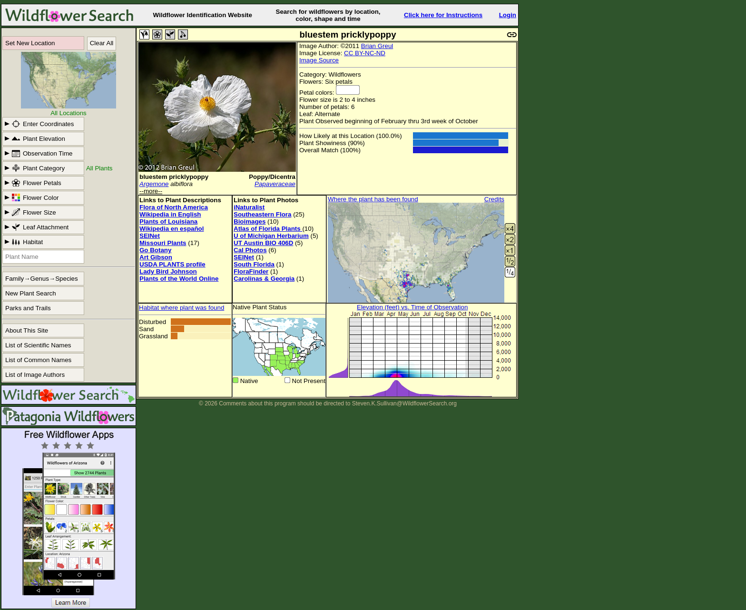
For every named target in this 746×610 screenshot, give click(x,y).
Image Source (319, 60)
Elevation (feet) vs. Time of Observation (412, 307)
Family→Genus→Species (41, 278)
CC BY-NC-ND (364, 53)
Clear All (102, 43)
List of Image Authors (35, 374)
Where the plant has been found (373, 199)
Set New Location (30, 43)
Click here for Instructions (443, 15)
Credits (494, 199)
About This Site (26, 330)
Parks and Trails (28, 308)
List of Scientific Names (38, 345)
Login (507, 15)
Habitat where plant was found (181, 307)
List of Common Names (38, 360)
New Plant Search (30, 293)
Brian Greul (377, 45)
